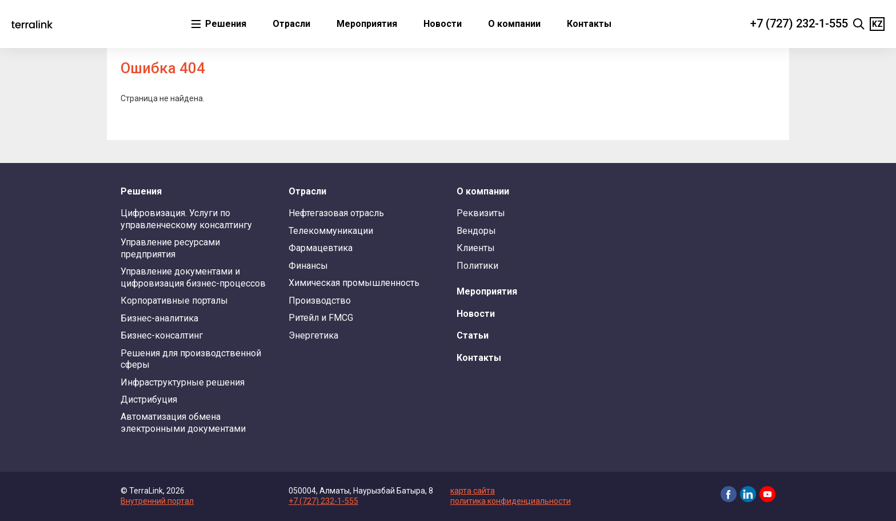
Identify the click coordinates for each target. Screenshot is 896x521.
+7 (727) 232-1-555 (799, 23)
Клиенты (476, 247)
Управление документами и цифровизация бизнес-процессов (193, 277)
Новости (442, 23)
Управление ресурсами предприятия (170, 248)
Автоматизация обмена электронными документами (183, 422)
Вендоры (476, 230)
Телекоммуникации (331, 230)
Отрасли (291, 23)
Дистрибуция (149, 399)
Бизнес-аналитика (159, 318)
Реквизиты (481, 213)
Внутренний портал (157, 501)
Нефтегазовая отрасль (336, 213)
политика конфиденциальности (510, 501)
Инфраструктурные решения (183, 382)
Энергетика (313, 335)
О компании (514, 23)
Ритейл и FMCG (321, 317)
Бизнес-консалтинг (162, 335)
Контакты (589, 23)
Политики (477, 265)
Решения (224, 23)
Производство (320, 300)
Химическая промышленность (354, 282)
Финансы (308, 265)
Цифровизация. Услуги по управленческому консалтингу (186, 219)
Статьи (473, 335)
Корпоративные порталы (174, 300)
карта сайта (472, 490)
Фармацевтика (321, 247)
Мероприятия (367, 23)
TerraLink (32, 24)
